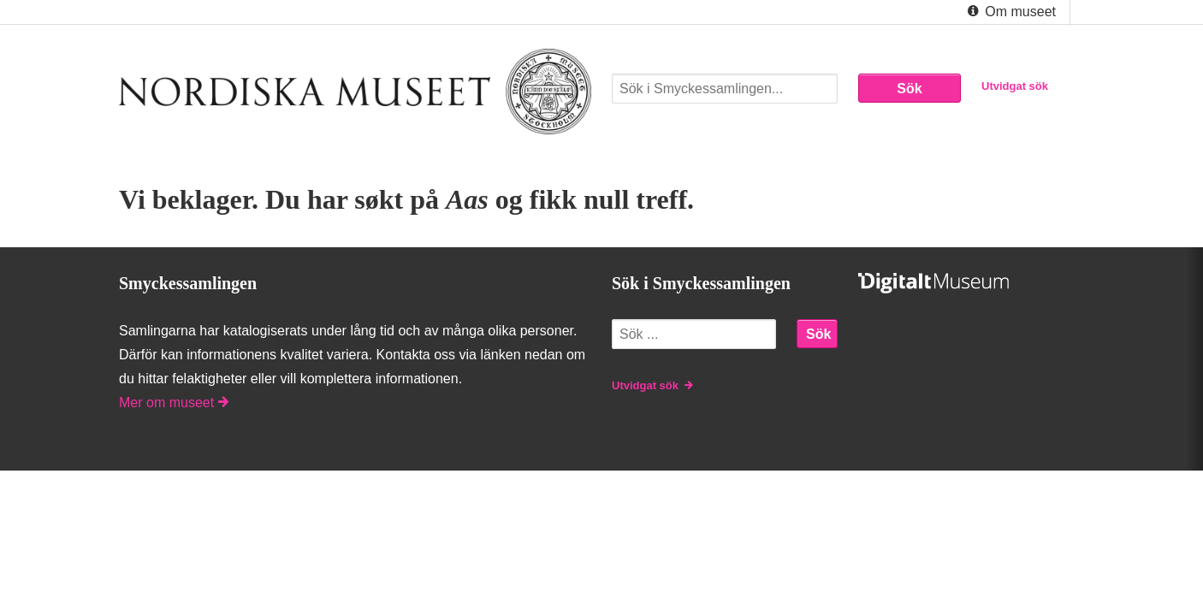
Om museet (1010, 12)
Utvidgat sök (1014, 86)
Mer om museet (173, 402)
